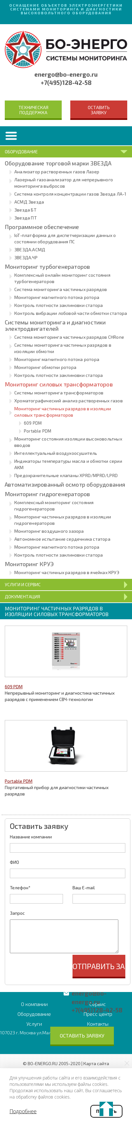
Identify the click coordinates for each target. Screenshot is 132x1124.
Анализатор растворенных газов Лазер (56, 171)
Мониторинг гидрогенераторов (47, 493)
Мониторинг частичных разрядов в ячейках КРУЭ (66, 572)
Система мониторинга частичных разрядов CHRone (69, 337)
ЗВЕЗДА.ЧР (26, 257)
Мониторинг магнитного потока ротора (56, 297)
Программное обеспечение (42, 226)
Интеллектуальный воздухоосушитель (55, 453)
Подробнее (23, 1111)
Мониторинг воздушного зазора (49, 531)
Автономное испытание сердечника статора (62, 539)
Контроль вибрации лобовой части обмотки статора (70, 313)
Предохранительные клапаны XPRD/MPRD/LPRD (66, 475)
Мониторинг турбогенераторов (47, 266)
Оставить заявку (99, 110)
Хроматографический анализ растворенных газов (68, 400)
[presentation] (58, 967)
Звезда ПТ (25, 217)
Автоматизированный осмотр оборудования (65, 484)
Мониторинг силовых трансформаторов (59, 384)
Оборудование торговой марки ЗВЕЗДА (58, 163)
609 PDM (33, 423)
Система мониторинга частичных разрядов (60, 289)
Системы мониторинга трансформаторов (58, 392)
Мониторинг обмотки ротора (45, 367)
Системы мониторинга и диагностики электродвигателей (55, 325)
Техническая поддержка (33, 110)
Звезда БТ (25, 209)
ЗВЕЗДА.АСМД (29, 249)
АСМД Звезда (29, 202)
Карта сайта (96, 1063)
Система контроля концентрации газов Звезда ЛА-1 (70, 194)
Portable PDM (37, 431)
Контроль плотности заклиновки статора (58, 305)
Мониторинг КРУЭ (29, 563)
